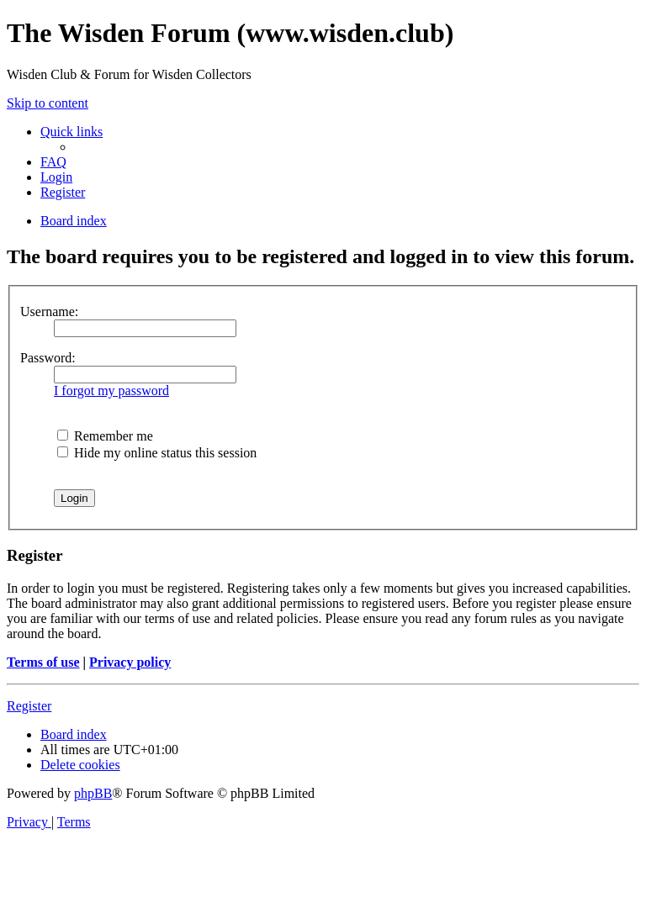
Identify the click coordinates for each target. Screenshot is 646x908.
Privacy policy (130, 662)
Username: (49, 311)
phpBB (93, 793)
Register (29, 706)
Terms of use (43, 662)
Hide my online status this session (157, 453)
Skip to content (47, 103)
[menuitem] (53, 162)
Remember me (105, 436)
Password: (48, 358)
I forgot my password (111, 390)
